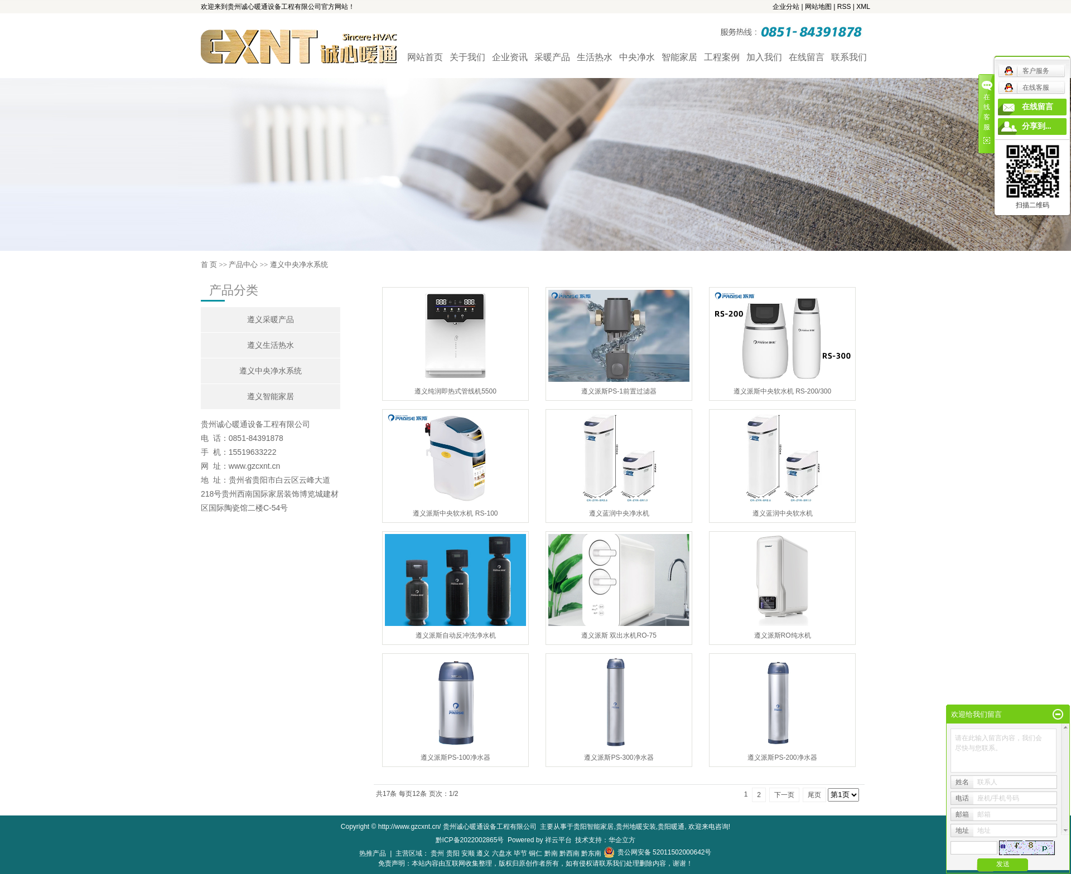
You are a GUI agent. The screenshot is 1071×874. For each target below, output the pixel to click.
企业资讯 (510, 57)
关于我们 (467, 57)
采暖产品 (552, 57)
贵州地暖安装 (636, 827)
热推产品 (372, 853)
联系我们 (849, 57)
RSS (844, 7)
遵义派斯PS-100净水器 (455, 757)
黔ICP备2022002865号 (470, 840)
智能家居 (679, 57)
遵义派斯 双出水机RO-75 (619, 635)
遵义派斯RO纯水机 (782, 635)
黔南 (551, 853)
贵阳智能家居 (593, 827)
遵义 (483, 853)
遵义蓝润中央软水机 (782, 513)
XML (863, 7)
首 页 (209, 264)
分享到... (1036, 126)
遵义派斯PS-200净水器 (782, 757)
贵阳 (453, 853)
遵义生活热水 (270, 345)
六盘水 (502, 853)
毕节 (520, 853)
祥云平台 (558, 840)
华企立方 (622, 840)
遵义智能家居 (270, 396)
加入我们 (764, 57)
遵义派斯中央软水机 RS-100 (455, 513)
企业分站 (786, 7)
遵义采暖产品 (270, 319)
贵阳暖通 (671, 827)
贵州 (437, 853)
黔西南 (569, 853)
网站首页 (425, 57)
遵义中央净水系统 (299, 264)
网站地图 (818, 7)
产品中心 (243, 264)
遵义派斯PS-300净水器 (618, 757)
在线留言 (806, 57)
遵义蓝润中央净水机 (619, 513)
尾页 (814, 795)
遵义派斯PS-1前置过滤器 (619, 391)
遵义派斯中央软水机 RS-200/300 (782, 391)
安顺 (468, 853)
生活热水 (594, 57)
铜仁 (535, 853)
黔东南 (591, 853)
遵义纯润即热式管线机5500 (455, 391)
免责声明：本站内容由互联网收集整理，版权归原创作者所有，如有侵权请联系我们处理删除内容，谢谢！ (535, 863)
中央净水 (637, 57)
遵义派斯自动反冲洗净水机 (456, 635)
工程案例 (722, 57)
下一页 (784, 795)
